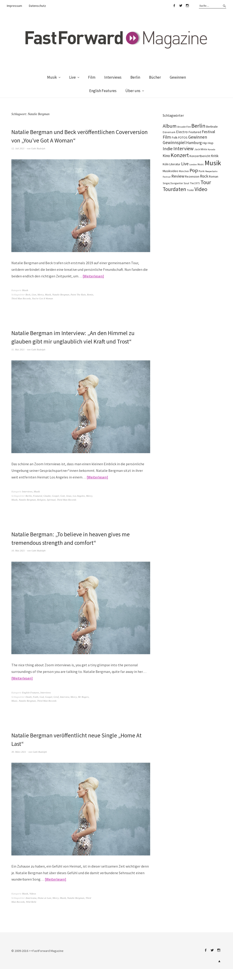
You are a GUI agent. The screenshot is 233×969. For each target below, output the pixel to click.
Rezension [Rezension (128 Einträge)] (192, 176)
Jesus (68, 495)
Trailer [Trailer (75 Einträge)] (190, 190)
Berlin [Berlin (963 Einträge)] (198, 125)
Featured (37, 495)
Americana (30, 897)
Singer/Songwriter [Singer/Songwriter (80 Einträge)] (173, 183)
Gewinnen (178, 77)
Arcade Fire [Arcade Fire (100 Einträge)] (184, 126)
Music (14, 700)
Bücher (155, 77)
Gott (62, 495)
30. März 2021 (18, 750)
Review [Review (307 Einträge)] (177, 176)
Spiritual (51, 499)
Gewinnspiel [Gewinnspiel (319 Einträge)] (174, 142)
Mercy (41, 294)
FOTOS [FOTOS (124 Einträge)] (182, 137)
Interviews (113, 77)
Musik (52, 77)
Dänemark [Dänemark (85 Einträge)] (169, 132)
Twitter (180, 5)
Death (28, 696)
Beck (27, 294)
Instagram (187, 5)
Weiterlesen (93, 276)
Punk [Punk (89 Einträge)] (202, 171)
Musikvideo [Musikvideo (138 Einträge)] (170, 171)
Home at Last (44, 897)
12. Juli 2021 (18, 148)
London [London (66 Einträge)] (193, 164)
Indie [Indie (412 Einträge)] (168, 149)
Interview (64, 696)
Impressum (14, 6)
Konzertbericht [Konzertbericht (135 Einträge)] (200, 156)
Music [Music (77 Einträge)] (201, 164)
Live (72, 77)
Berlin (135, 77)
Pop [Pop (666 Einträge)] (194, 170)
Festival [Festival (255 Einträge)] (208, 131)
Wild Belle (31, 900)
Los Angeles (79, 495)
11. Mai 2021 (18, 349)
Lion (34, 294)
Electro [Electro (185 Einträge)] (182, 131)
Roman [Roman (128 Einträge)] (213, 176)
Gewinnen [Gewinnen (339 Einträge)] (197, 137)
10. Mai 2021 (18, 550)
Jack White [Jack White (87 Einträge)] (200, 149)
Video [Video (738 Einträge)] (201, 189)
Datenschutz (37, 6)
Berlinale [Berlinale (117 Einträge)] (212, 127)
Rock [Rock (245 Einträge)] (204, 176)
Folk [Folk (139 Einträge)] (174, 137)
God (42, 696)
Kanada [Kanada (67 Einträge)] (211, 149)
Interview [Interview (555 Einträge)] (183, 148)
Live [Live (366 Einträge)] (185, 163)
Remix (90, 294)
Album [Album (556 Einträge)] (170, 126)
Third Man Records (21, 298)
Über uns (132, 90)
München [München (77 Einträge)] (184, 171)
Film (91, 77)
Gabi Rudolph (38, 148)
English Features (102, 90)
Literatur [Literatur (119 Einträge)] (174, 164)
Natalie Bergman (60, 294)
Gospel (55, 495)
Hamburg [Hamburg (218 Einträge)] (194, 142)
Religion (41, 499)
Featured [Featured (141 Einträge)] (194, 132)
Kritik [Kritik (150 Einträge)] (214, 156)
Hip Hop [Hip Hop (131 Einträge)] (208, 143)
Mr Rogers (83, 696)
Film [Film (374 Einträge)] (167, 137)
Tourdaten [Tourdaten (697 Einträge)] (174, 189)
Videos (32, 892)
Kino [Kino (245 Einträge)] (166, 155)
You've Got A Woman (42, 298)
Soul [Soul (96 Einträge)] (186, 183)
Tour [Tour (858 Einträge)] (205, 182)
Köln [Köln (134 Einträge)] (166, 164)
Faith (35, 696)
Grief (56, 696)
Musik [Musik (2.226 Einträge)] (213, 163)
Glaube (47, 495)
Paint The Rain (78, 294)
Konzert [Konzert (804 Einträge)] (180, 155)
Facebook (174, 5)
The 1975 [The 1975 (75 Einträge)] (195, 183)
